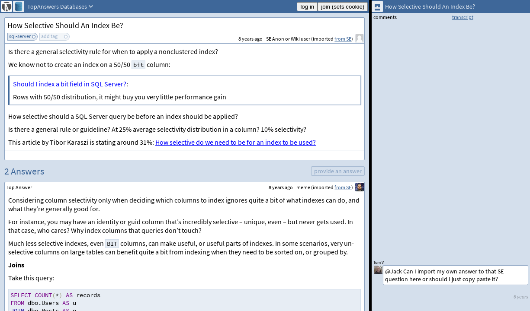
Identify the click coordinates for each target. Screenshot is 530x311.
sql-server (20, 36)
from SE (342, 38)
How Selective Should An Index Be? (65, 25)
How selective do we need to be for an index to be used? (235, 142)
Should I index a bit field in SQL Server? (69, 83)
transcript (462, 17)
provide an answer (338, 171)
